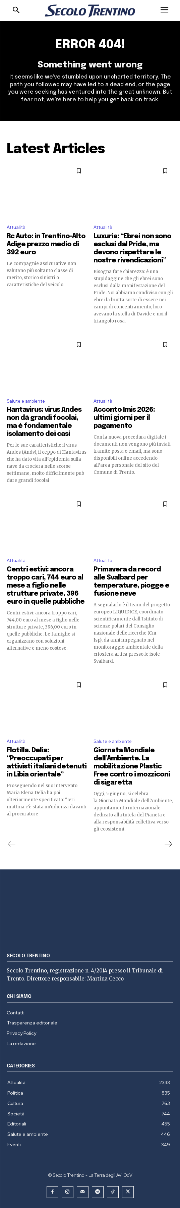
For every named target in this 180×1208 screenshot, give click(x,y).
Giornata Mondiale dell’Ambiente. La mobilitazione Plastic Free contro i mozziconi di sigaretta (132, 766)
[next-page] (168, 844)
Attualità (16, 227)
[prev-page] (12, 844)
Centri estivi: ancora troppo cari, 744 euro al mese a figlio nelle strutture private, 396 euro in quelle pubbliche (45, 585)
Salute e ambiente (26, 401)
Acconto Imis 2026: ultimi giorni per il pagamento (124, 418)
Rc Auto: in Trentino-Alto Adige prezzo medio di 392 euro (46, 244)
